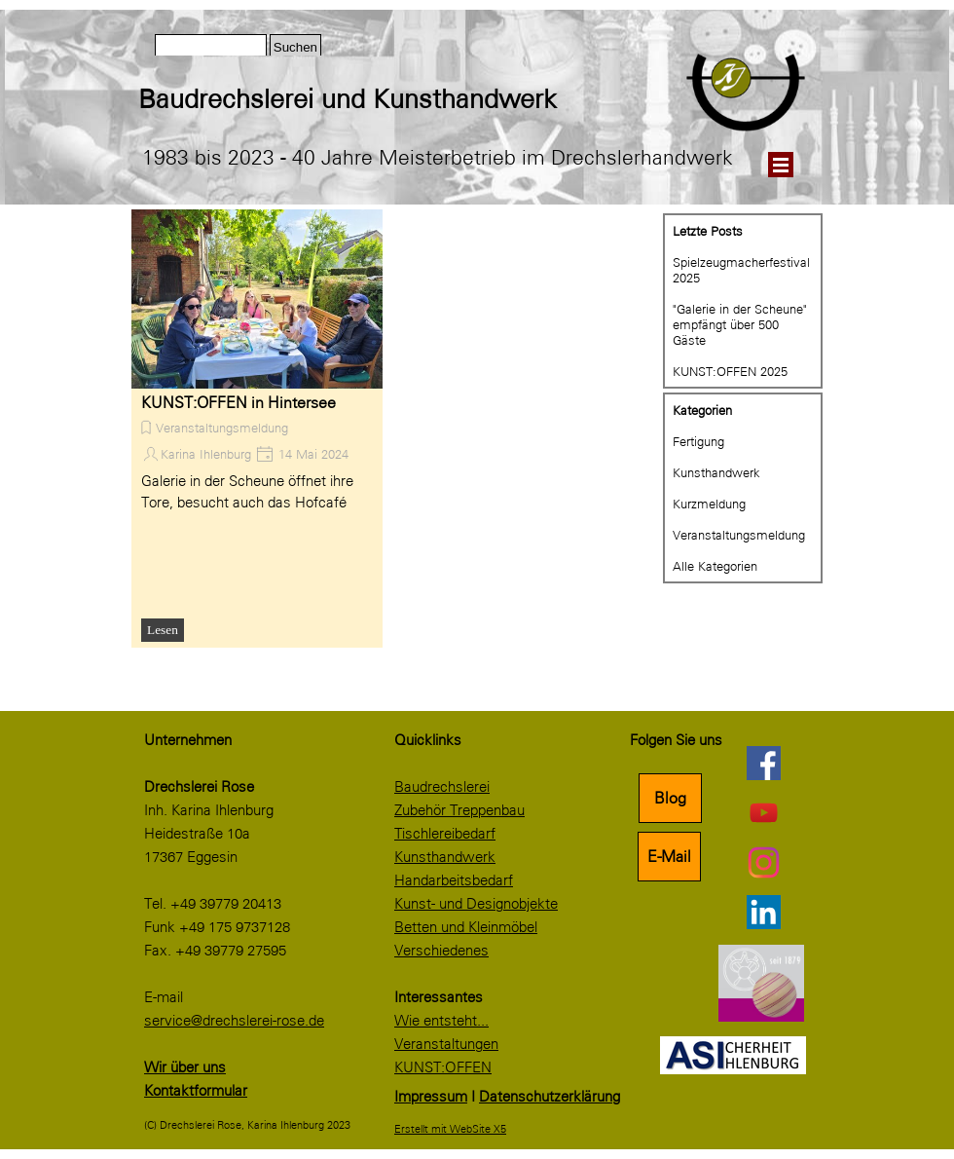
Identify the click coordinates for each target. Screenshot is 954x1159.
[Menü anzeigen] (780, 164)
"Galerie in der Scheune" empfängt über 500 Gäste (740, 324)
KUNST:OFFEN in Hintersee (238, 402)
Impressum (430, 1096)
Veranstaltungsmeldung (222, 427)
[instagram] (763, 862)
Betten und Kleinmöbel (465, 927)
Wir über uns (185, 1067)
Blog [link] (670, 798)
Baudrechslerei (442, 787)
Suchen (295, 47)
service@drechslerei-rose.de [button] (234, 1020)
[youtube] (763, 812)
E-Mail (669, 856)
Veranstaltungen (446, 1044)
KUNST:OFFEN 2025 (730, 371)
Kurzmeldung (709, 503)
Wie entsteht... (441, 1020)
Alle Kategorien (715, 566)
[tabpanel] (406, 99)
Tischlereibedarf (444, 833)
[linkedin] (763, 911)
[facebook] (763, 762)
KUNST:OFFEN (443, 1067)
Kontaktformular (195, 1091)
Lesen (162, 629)
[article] (257, 428)
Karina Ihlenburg (206, 454)
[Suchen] (211, 47)
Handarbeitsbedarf (453, 880)
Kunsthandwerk (716, 472)
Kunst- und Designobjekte (476, 904)
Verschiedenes (441, 950)
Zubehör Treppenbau (459, 810)
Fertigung (698, 441)
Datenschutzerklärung (549, 1096)
